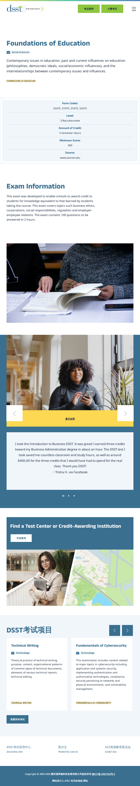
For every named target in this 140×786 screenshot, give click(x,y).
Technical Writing (25, 646)
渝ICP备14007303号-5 (103, 774)
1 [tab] (63, 495)
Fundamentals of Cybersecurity (101, 646)
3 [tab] (74, 495)
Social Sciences (20, 52)
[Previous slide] (15, 418)
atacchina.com (14, 751)
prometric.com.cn (68, 751)
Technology (23, 652)
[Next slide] (125, 418)
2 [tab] (68, 495)
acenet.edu (110, 751)
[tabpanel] (70, 461)
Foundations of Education (21, 80)
